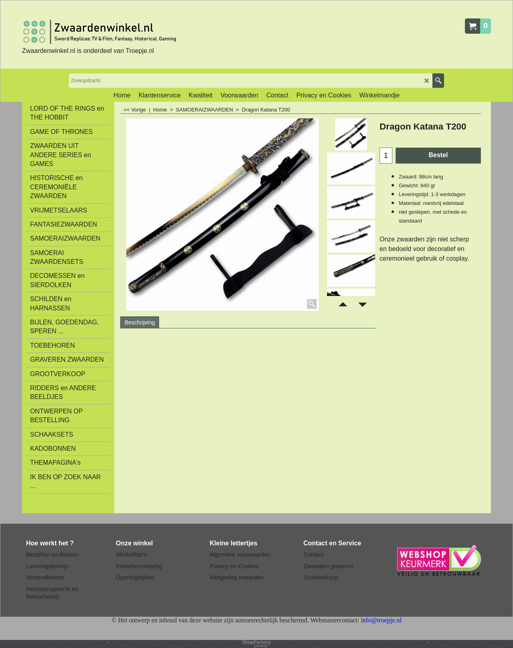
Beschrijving (140, 322)
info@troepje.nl (381, 620)
